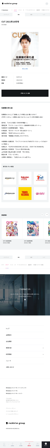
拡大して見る (25, 68)
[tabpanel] (25, 49)
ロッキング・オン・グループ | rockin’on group (9, 4)
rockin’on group (15, 423)
